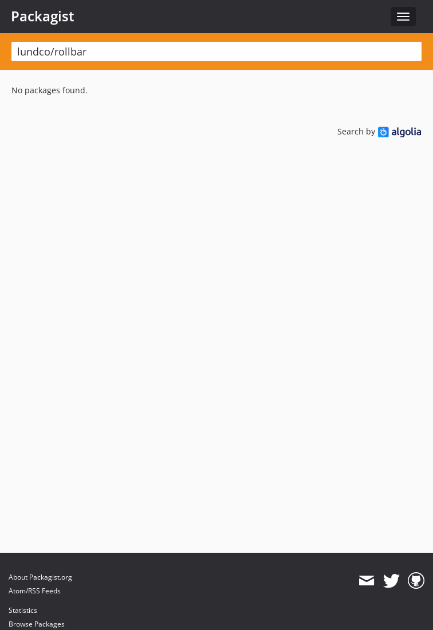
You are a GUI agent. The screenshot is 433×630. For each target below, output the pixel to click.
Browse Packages (37, 624)
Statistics (23, 610)
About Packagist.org (40, 577)
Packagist (42, 16)
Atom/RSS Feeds (35, 591)
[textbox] (216, 51)
